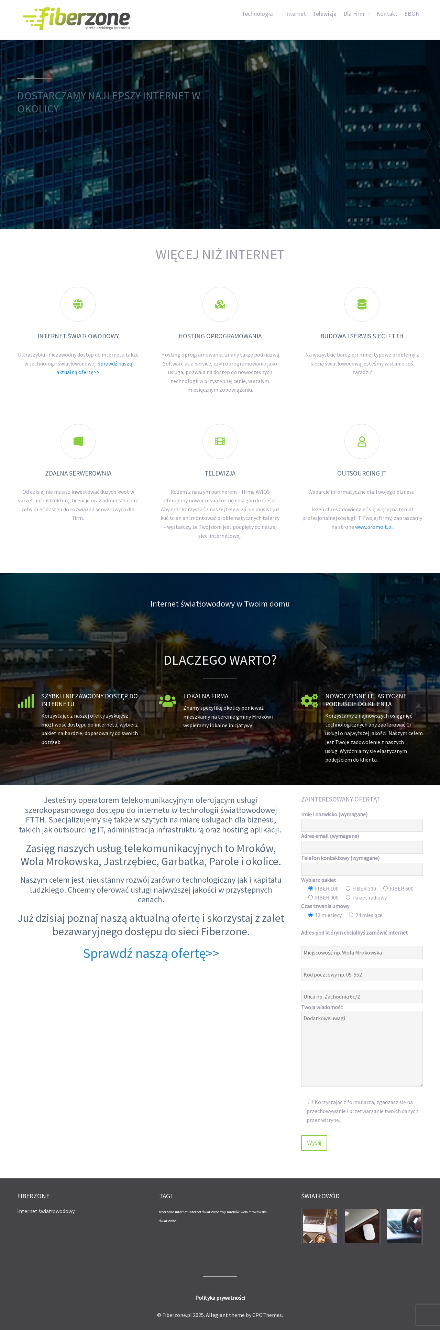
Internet (295, 14)
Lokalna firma (205, 696)
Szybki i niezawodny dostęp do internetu (89, 700)
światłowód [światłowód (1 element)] (168, 1221)
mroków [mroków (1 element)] (233, 1212)
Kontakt (386, 14)
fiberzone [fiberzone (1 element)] (166, 1212)
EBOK (411, 14)
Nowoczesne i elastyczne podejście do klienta (366, 700)
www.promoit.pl (374, 526)
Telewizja (325, 14)
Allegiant (217, 1314)
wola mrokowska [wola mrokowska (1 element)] (254, 1212)
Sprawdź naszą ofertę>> (151, 953)
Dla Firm (353, 14)
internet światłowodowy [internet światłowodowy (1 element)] (207, 1212)
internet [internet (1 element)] (181, 1212)
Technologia (257, 14)
